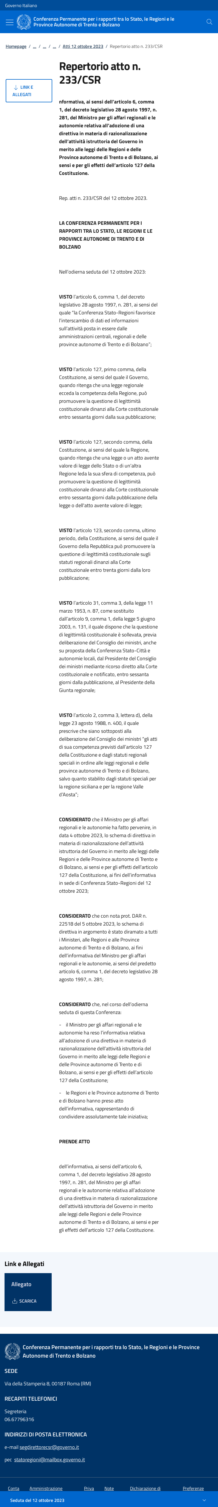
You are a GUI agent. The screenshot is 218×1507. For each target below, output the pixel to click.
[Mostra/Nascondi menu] (9, 22)
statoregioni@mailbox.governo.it (49, 1459)
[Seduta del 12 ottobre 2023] (109, 1500)
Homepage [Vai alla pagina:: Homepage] (16, 46)
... (34, 46)
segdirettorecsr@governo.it (49, 1447)
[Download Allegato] (24, 1301)
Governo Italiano (21, 5)
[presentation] (209, 21)
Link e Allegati (22, 91)
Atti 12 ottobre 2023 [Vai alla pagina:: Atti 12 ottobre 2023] (83, 46)
